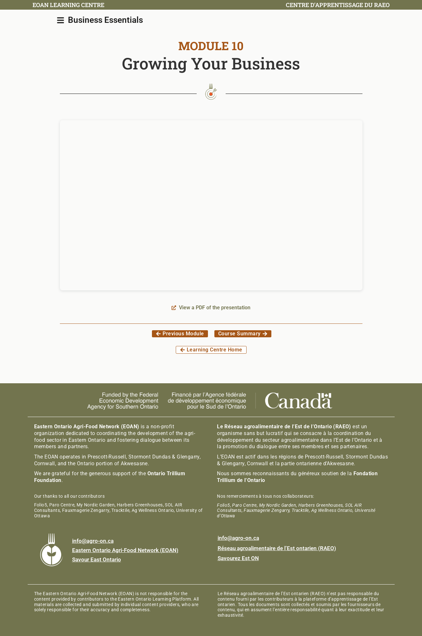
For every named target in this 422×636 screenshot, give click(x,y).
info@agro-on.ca (93, 541)
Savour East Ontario (96, 559)
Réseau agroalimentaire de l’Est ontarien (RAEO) (277, 548)
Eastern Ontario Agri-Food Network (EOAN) (125, 550)
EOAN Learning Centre (68, 5)
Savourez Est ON (238, 558)
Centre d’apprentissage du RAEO (338, 5)
